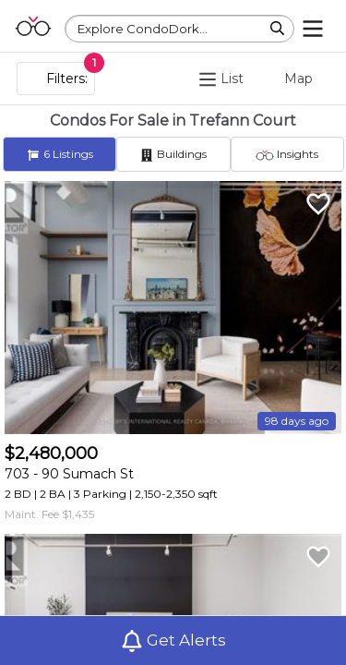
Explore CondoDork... (143, 28)
